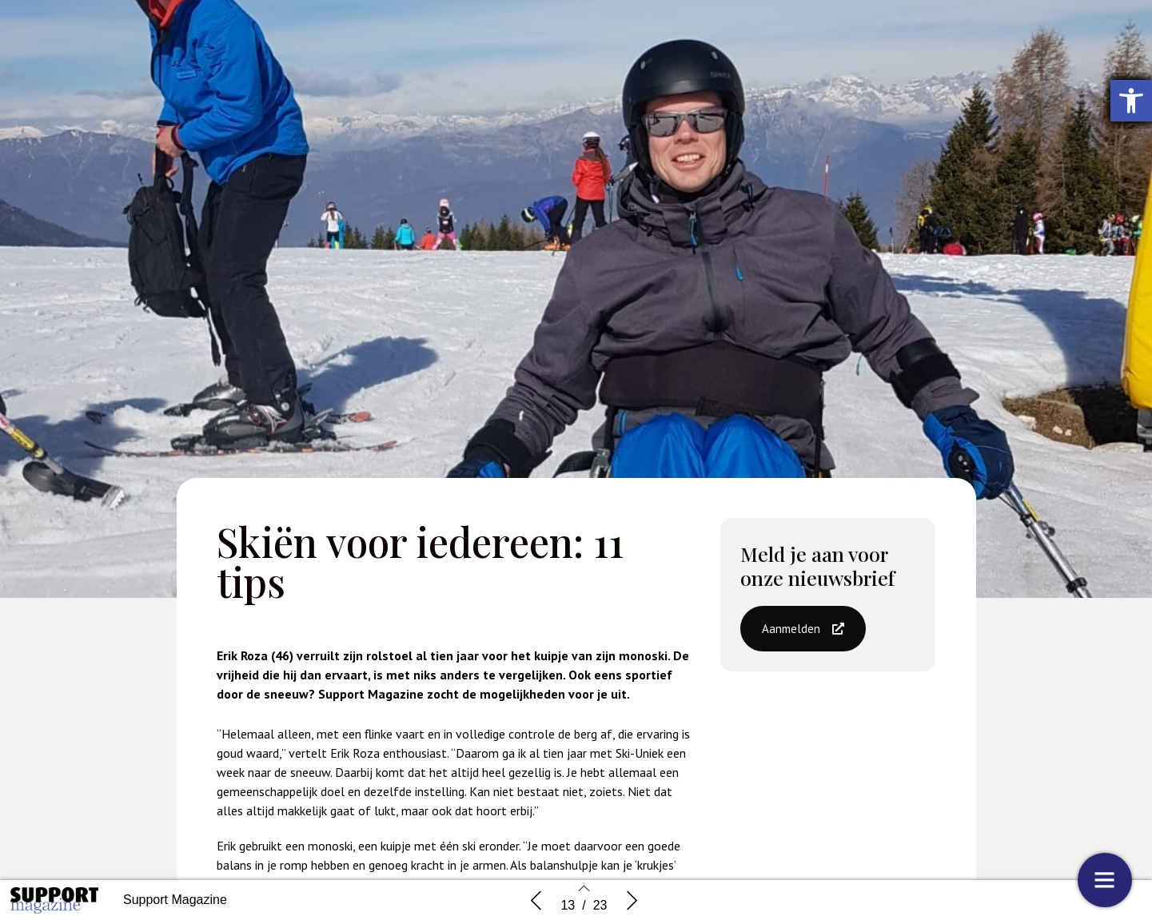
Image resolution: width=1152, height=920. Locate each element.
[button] (803, 635)
